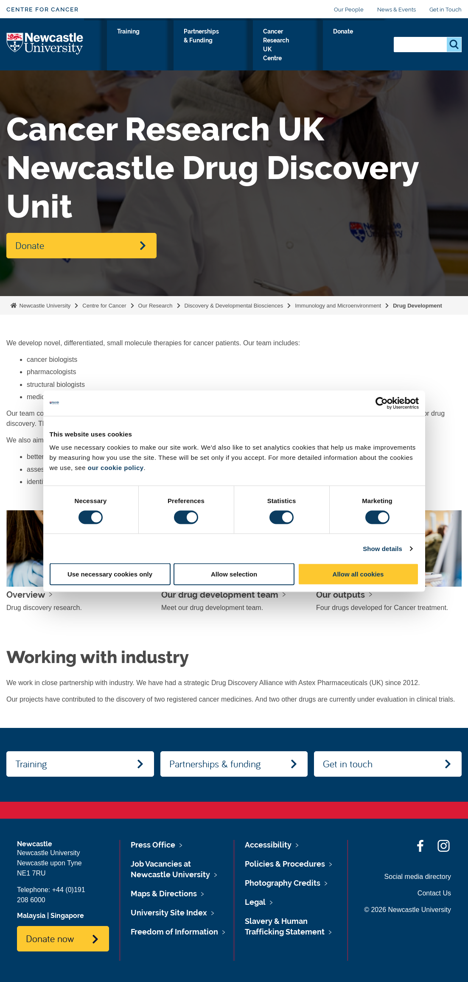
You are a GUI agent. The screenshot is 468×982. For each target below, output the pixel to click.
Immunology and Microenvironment (338, 305)
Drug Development (417, 305)
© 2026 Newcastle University (407, 909)
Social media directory (417, 876)
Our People (349, 9)
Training (182, 41)
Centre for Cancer (42, 9)
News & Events (396, 9)
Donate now (50, 938)
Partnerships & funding (215, 763)
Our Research (106, 46)
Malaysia (31, 916)
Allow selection (234, 574)
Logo (45, 44)
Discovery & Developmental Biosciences (234, 305)
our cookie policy (116, 467)
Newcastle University (44, 305)
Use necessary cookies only (109, 574)
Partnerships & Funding (235, 46)
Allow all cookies (358, 574)
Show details (382, 548)
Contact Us (434, 893)
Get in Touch (445, 9)
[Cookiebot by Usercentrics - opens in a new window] (382, 403)
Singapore (67, 916)
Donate (368, 41)
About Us (145, 46)
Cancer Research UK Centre (309, 46)
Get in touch (348, 763)
